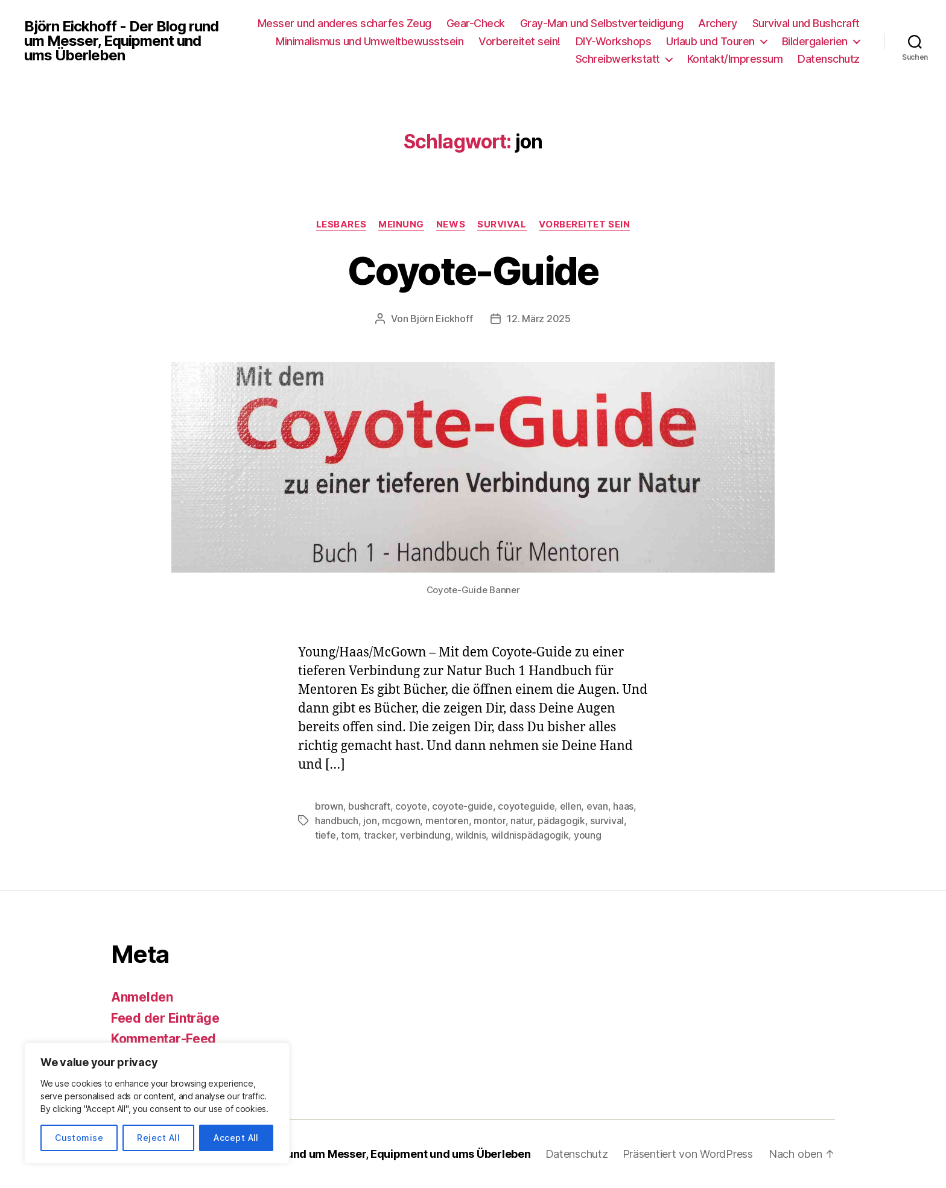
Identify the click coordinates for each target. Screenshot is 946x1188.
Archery (717, 23)
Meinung (401, 224)
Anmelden (142, 997)
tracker (379, 835)
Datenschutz (829, 58)
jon (369, 821)
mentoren (447, 821)
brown (329, 806)
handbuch (336, 821)
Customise (79, 1137)
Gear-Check (475, 23)
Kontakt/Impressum (735, 58)
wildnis (471, 835)
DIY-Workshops (614, 41)
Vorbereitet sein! (519, 41)
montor (489, 821)
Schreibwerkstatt (618, 58)
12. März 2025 (539, 319)
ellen (571, 806)
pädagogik (561, 821)
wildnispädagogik (530, 835)
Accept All (236, 1137)
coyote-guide (462, 806)
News (450, 224)
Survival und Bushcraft (806, 23)
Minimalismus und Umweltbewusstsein (369, 41)
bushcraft (369, 806)
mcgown (401, 821)
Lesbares (341, 224)
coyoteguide (526, 806)
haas (623, 806)
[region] (157, 1103)
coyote (411, 806)
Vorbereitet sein (584, 224)
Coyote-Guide (473, 270)
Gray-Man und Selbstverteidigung (602, 23)
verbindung (425, 835)
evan (597, 806)
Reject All (158, 1137)
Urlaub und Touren (710, 41)
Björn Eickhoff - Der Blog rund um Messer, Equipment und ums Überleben (121, 41)
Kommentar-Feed (163, 1038)
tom (349, 835)
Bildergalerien (815, 41)
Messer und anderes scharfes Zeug (344, 23)
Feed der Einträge (165, 1018)
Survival (501, 224)
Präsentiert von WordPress (688, 1154)
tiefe (325, 835)
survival (607, 821)
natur (521, 821)
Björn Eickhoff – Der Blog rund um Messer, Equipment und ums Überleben (341, 1154)
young (588, 835)
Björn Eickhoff (441, 319)
